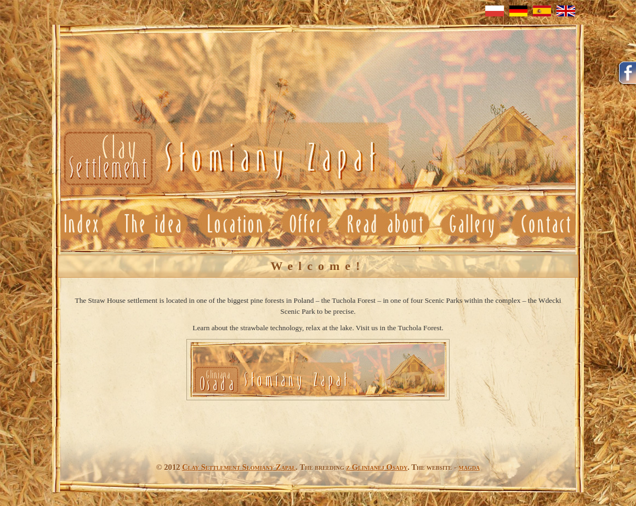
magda (469, 467)
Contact (545, 224)
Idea (152, 224)
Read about (384, 224)
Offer (306, 224)
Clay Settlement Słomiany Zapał (239, 467)
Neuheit (218, 159)
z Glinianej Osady (376, 467)
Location (235, 224)
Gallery (470, 224)
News (81, 224)
